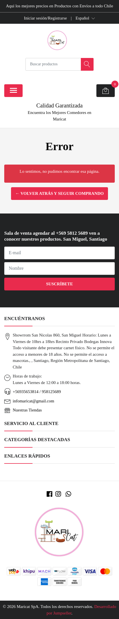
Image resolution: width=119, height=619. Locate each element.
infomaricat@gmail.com (33, 401)
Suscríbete (59, 284)
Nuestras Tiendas (27, 410)
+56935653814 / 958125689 (37, 391)
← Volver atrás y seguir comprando (59, 193)
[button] (85, 18)
